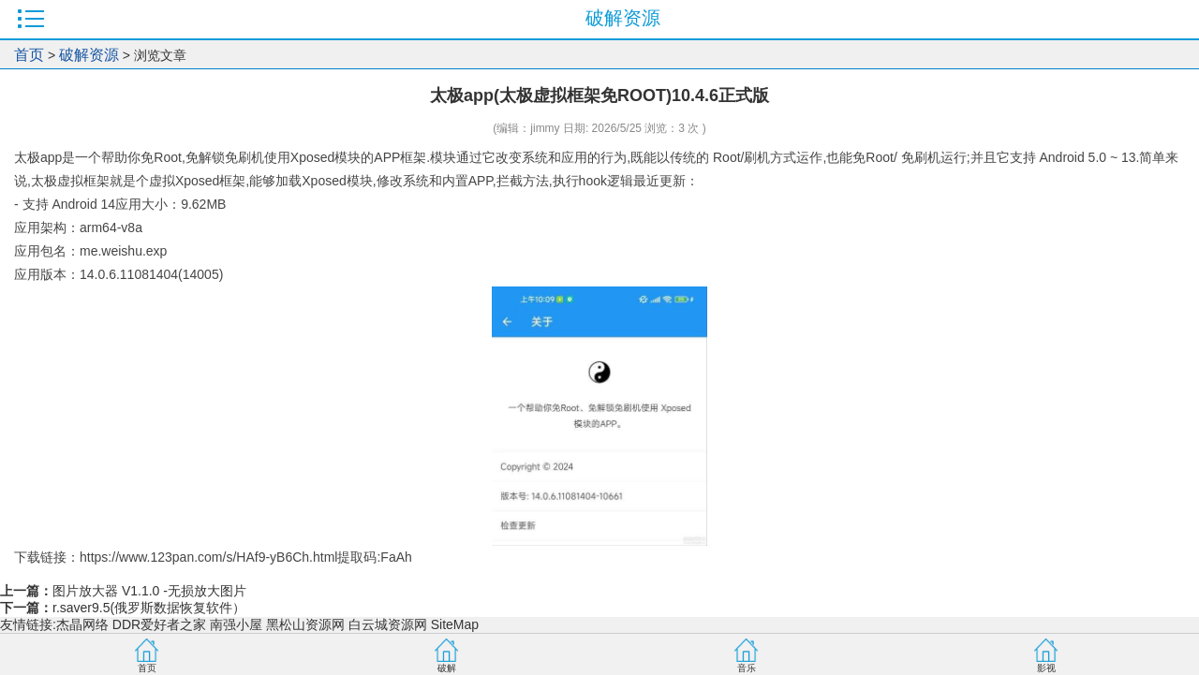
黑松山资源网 (305, 624)
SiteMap (455, 624)
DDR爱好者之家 (159, 624)
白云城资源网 (387, 624)
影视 (1046, 668)
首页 (29, 55)
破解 (446, 668)
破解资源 (89, 55)
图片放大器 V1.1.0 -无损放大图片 (149, 590)
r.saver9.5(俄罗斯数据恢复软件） (148, 607)
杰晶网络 (82, 624)
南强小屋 (236, 624)
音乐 (746, 668)
